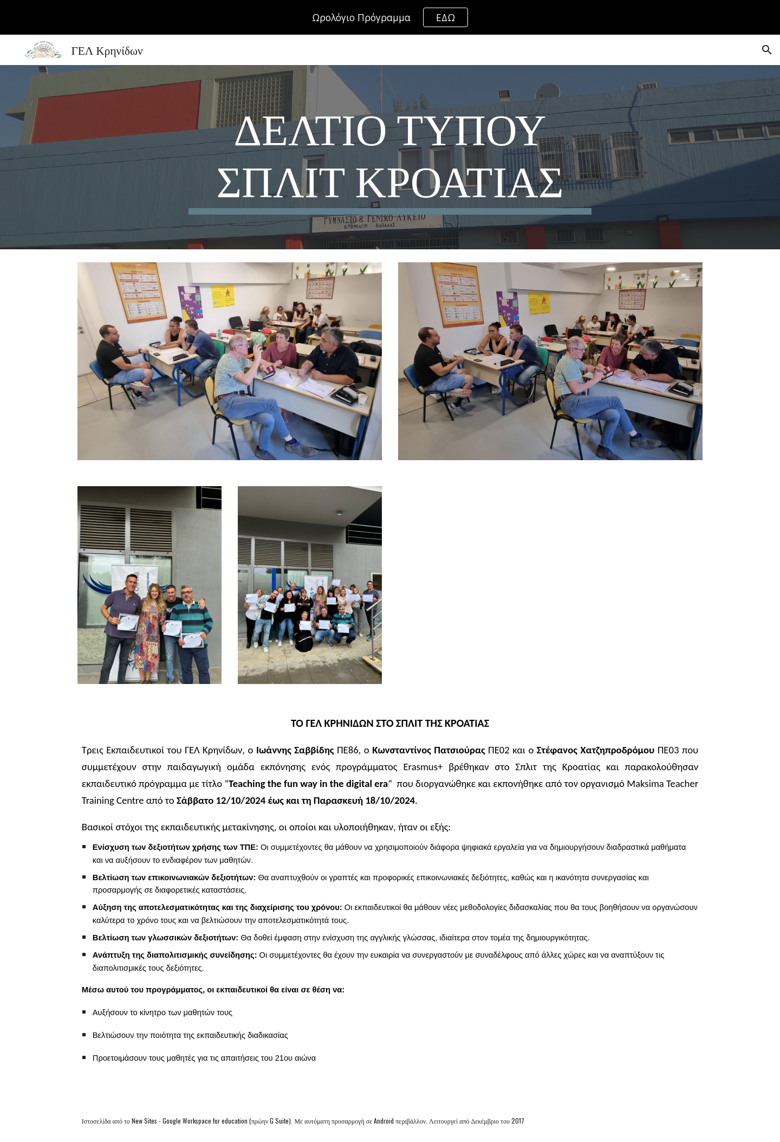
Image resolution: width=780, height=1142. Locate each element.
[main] (390, 157)
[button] (767, 50)
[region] (390, 17)
